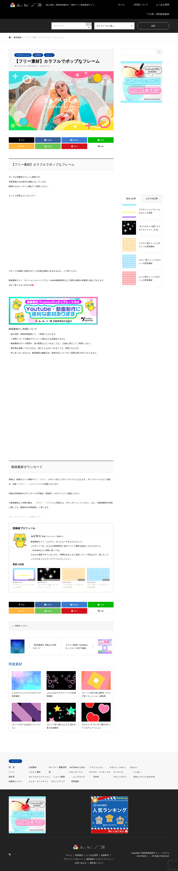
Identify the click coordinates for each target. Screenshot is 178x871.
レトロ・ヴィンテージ (38, 781)
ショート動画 (59, 777)
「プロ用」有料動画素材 (157, 14)
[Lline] (101, 140)
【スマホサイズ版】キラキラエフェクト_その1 (48, 586)
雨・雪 (12, 767)
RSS (10, 854)
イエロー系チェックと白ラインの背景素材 (73, 586)
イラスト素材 (34, 772)
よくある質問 (162, 4)
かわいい (49, 55)
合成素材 (37, 55)
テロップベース (76, 772)
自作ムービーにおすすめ (144, 777)
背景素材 (32, 580)
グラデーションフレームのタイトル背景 (23, 586)
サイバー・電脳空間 (57, 767)
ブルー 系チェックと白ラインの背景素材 (98, 586)
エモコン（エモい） (118, 767)
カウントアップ (58, 781)
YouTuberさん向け (23, 55)
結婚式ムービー (15, 781)
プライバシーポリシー (73, 859)
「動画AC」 (43, 479)
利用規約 (79, 855)
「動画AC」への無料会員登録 (30, 484)
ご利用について (140, 4)
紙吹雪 (12, 777)
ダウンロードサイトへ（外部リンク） (25, 517)
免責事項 (105, 855)
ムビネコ (24, 626)
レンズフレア (79, 777)
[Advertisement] (29, 386)
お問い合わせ (80, 863)
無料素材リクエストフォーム (98, 859)
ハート (12, 772)
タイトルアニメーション (39, 777)
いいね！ (137, 772)
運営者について (96, 863)
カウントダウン (120, 777)
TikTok (96, 777)
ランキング (118, 772)
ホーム (121, 4)
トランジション (96, 767)
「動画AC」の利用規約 (44, 503)
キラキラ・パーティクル (51, 580)
